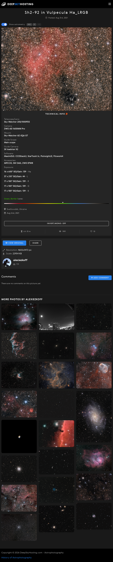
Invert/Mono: (56, 223)
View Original (14, 243)
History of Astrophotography (16, 558)
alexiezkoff (20, 260)
